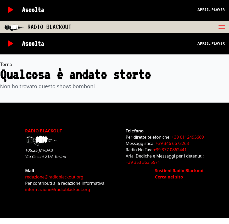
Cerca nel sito (169, 177)
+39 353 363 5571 (143, 162)
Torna (6, 64)
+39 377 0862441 (170, 150)
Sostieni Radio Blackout (179, 170)
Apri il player (211, 9)
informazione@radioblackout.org (57, 189)
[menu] (150, 27)
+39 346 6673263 (172, 143)
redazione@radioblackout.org (54, 177)
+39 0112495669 (188, 137)
